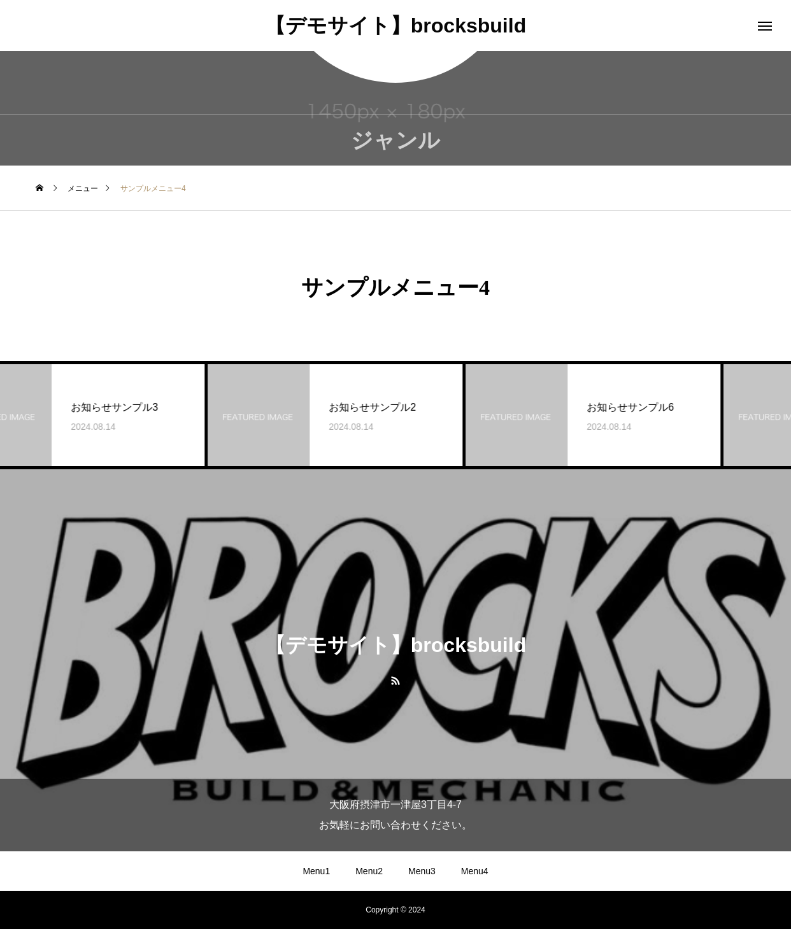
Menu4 (474, 871)
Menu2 (369, 871)
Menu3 (422, 871)
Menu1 (316, 871)
